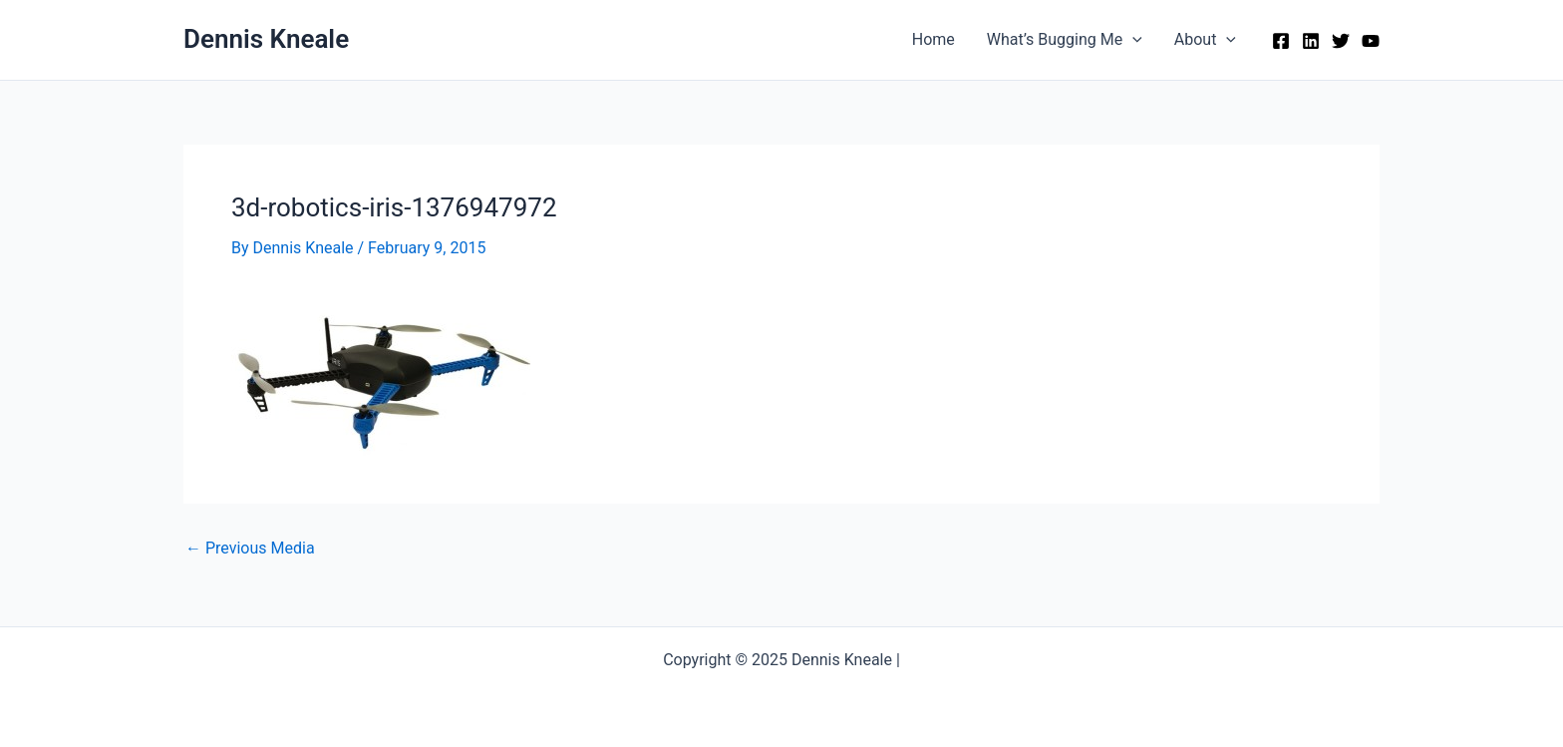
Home (933, 39)
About (1205, 40)
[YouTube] (1371, 41)
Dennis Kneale (266, 39)
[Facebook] (1281, 41)
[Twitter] (1341, 41)
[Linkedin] (1311, 41)
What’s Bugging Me (1064, 40)
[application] (1132, 40)
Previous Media (250, 549)
